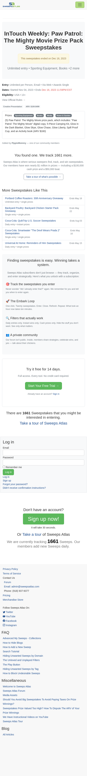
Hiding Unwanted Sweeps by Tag (20, 669)
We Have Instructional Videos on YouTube (25, 717)
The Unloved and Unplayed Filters (21, 660)
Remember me (14, 467)
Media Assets (10, 695)
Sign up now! (43, 519)
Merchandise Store (13, 599)
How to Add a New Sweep (17, 647)
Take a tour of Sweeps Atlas (43, 423)
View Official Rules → (13, 100)
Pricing (6, 595)
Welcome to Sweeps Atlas (17, 686)
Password (8, 457)
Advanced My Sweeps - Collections (22, 638)
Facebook (10, 621)
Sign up (7, 480)
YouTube (9, 616)
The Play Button (11, 664)
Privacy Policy (10, 569)
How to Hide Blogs (13, 642)
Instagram (10, 625)
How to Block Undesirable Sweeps (21, 673)
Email (6, 447)
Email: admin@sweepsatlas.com (21, 586)
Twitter (8, 612)
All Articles (8, 734)
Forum (7, 582)
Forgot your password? (15, 484)
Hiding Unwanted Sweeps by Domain (23, 655)
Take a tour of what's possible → (43, 176)
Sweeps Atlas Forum (14, 690)
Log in (6, 477)
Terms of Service (12, 573)
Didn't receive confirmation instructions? (24, 487)
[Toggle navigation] (79, 5)
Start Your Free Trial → (43, 386)
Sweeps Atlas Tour (13, 721)
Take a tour (31, 534)
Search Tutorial (11, 651)
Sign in (56, 394)
